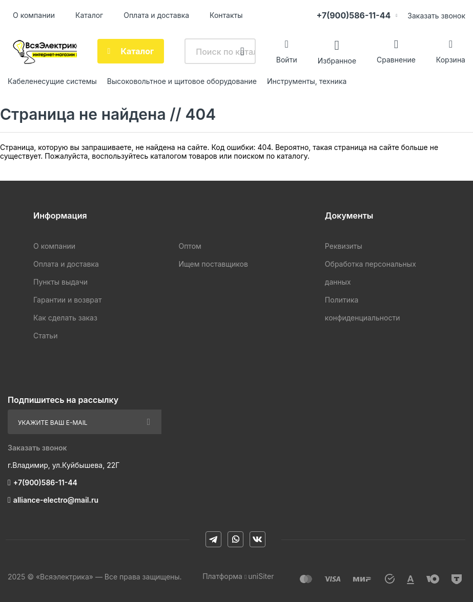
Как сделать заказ (65, 317)
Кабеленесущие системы (52, 81)
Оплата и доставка (156, 15)
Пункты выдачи (60, 281)
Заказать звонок (436, 15)
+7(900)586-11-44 (353, 15)
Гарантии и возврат (67, 299)
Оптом (189, 246)
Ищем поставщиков (213, 264)
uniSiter (261, 576)
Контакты (226, 15)
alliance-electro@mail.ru (55, 500)
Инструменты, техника (307, 81)
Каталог (89, 15)
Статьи (45, 335)
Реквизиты (343, 246)
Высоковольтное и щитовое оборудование (182, 81)
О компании (34, 15)
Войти (286, 59)
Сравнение (396, 59)
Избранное (337, 60)
